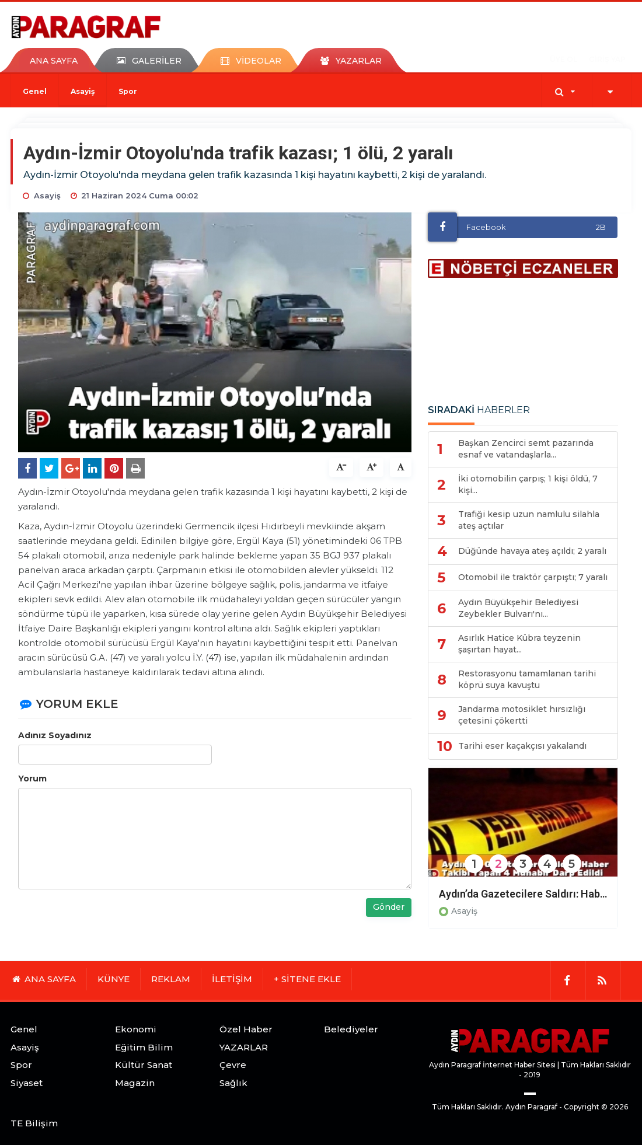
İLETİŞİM (232, 979)
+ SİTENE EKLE (307, 979)
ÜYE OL (563, 59)
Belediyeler (351, 1029)
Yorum (32, 778)
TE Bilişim (34, 1123)
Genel (35, 91)
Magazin (135, 1082)
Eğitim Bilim (144, 1047)
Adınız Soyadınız (55, 735)
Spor (127, 91)
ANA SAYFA (54, 60)
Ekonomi (135, 1029)
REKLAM (170, 979)
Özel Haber (246, 1029)
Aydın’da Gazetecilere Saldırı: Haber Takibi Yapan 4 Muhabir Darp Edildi (523, 894)
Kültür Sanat (143, 1064)
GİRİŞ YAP (607, 59)
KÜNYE (113, 979)
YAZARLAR (243, 1047)
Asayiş (83, 91)
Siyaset (27, 1082)
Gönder (388, 907)
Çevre (232, 1064)
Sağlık (233, 1082)
